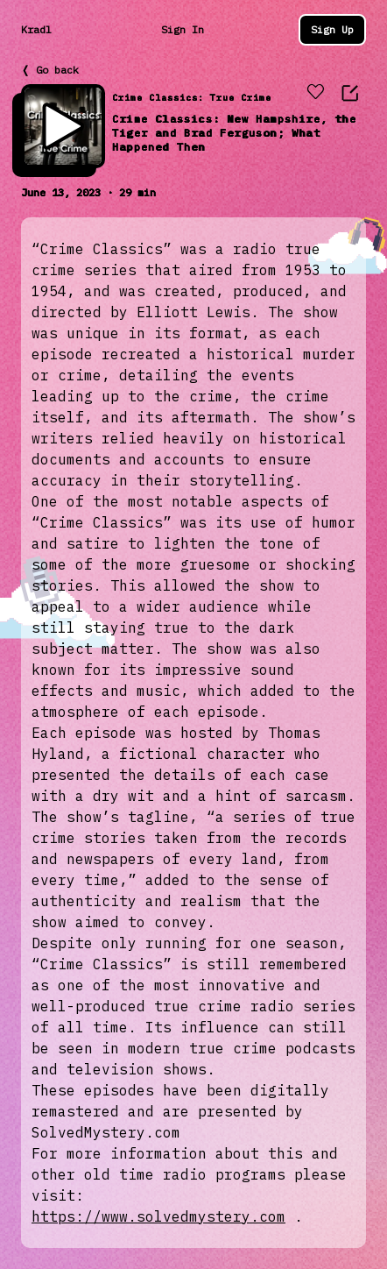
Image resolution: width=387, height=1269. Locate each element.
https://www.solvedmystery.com (158, 1216)
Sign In (182, 29)
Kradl (36, 29)
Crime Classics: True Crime (191, 97)
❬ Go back (50, 69)
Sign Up (332, 29)
